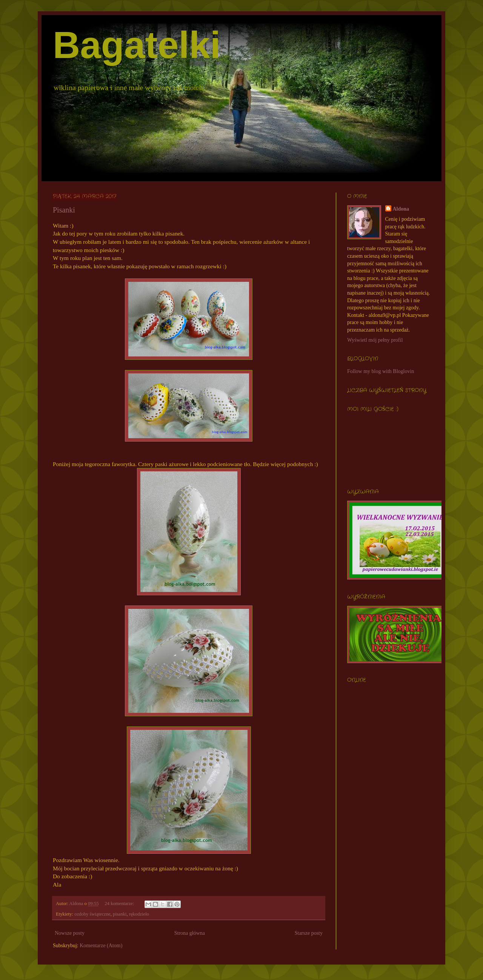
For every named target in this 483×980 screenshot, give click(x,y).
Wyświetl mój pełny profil (375, 340)
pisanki (119, 914)
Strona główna (189, 933)
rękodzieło (139, 914)
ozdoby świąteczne (92, 914)
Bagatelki (137, 45)
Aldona (401, 209)
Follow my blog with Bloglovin (380, 371)
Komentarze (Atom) (101, 945)
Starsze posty (309, 933)
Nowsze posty (70, 933)
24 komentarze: (120, 903)
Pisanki (64, 210)
